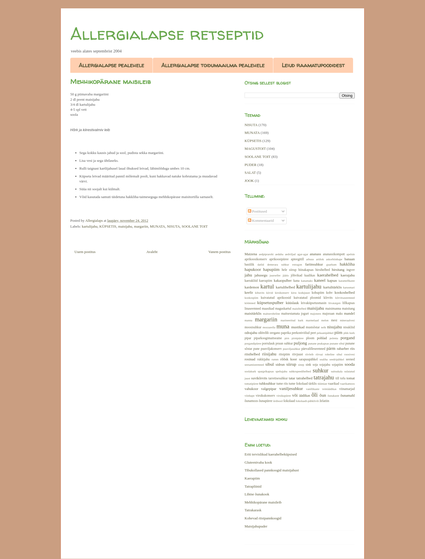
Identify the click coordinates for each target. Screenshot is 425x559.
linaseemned (253, 308)
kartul (267, 286)
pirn (286, 338)
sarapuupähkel (308, 359)
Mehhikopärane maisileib (263, 502)
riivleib (309, 354)
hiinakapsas (306, 270)
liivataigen (334, 303)
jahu (248, 275)
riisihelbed (252, 354)
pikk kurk (349, 332)
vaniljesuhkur (291, 388)
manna (248, 320)
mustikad (298, 327)
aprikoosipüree (279, 259)
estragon (297, 264)
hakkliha (347, 264)
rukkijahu (263, 359)
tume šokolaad (298, 383)
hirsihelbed (322, 270)
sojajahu (324, 365)
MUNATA (157, 226)
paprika (286, 333)
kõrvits (327, 298)
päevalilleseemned (313, 349)
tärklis (313, 383)
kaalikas (309, 275)
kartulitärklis (332, 287)
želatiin (324, 401)
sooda (350, 364)
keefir (249, 292)
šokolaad (289, 401)
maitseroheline (271, 313)
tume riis (282, 383)
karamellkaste (347, 280)
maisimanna (333, 308)
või (295, 395)
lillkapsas (348, 303)
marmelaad (312, 320)
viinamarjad (347, 389)
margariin (141, 226)
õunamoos (251, 401)
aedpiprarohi (266, 254)
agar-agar (302, 254)
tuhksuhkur (267, 383)
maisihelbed (299, 308)
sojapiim (337, 365)
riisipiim (284, 354)
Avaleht (152, 252)
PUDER (251, 165)
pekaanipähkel (325, 332)
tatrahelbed (304, 378)
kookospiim (251, 297)
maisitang (348, 308)
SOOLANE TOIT (195, 226)
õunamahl (348, 395)
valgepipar (268, 389)
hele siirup (289, 270)
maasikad (268, 308)
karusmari (349, 287)
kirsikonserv (282, 292)
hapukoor (253, 269)
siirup (291, 364)
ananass (315, 254)
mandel (349, 313)
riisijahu (269, 353)
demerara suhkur (278, 264)
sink (308, 365)
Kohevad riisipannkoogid (263, 518)
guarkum (331, 264)
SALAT (250, 172)
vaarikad (333, 383)
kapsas (332, 280)
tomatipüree (252, 383)
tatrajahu (323, 377)
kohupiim (318, 293)
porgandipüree (253, 343)
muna (282, 326)
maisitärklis (253, 313)
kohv (329, 293)
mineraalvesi (347, 320)
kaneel (319, 280)
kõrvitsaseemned (345, 297)
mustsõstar (313, 327)
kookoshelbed (345, 292)
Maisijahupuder (256, 526)
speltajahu (281, 371)
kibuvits (260, 292)
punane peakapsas (318, 343)
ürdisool (278, 401)
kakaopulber (283, 280)
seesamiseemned (254, 364)
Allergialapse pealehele (111, 65)
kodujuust (304, 292)
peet (313, 333)
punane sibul (337, 343)
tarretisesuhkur (278, 378)
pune (256, 349)
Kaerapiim (252, 478)
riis (352, 348)
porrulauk (268, 343)
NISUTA (173, 226)
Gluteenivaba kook (258, 462)
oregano (275, 333)
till (337, 378)
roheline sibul (333, 354)
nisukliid (349, 327)
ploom (310, 338)
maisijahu (125, 226)
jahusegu (261, 275)
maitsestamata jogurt (295, 313)
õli (314, 394)
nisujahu (334, 326)
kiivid (269, 292)
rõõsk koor (288, 359)
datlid (260, 264)
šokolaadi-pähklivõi (307, 401)
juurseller (275, 275)
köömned (250, 303)
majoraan (328, 313)
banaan (349, 259)
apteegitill (297, 259)
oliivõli (263, 333)
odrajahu (251, 333)
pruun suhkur (284, 343)
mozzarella (269, 327)
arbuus (310, 259)
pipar (248, 338)
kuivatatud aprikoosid (276, 298)
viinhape (250, 395)
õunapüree (265, 401)
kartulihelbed (285, 287)
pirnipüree (298, 338)
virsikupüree (283, 395)
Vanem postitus (219, 252)
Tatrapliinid (253, 486)
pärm (331, 348)
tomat (350, 378)
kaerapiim (265, 281)
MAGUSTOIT (255, 148)
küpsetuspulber (270, 302)
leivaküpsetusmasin (314, 303)
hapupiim (271, 269)
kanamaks (307, 280)
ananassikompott (334, 254)
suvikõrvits (259, 378)
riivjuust (297, 354)
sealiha (324, 359)
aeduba (279, 254)
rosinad (250, 359)
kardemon (252, 287)
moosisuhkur (253, 327)
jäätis (285, 275)
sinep (301, 364)
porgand (348, 337)
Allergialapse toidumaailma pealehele (213, 65)
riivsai (319, 354)
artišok (320, 259)
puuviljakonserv (271, 349)
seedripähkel (336, 359)
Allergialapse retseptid (167, 33)
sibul (269, 364)
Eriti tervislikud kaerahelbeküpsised (271, 454)
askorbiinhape (334, 259)
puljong (300, 343)
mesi (334, 320)
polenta (334, 338)
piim (338, 332)
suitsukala (337, 371)
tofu (343, 378)
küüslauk (292, 303)
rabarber (343, 348)
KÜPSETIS (107, 226)
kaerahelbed (327, 275)
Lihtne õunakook (257, 494)
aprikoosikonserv (256, 259)
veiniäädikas (329, 389)
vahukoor (251, 389)
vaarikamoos (347, 383)
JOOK (249, 181)
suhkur (321, 370)
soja (315, 365)
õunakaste (333, 395)
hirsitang (338, 270)
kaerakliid (251, 281)
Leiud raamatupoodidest (313, 65)
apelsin (351, 254)
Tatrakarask (253, 510)
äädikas (304, 395)
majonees (315, 313)
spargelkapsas (266, 371)
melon (325, 320)
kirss (294, 292)
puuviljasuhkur (291, 348)
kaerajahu (348, 275)
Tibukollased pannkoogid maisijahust (272, 470)
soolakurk (250, 371)
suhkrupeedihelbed (300, 371)
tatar (292, 378)
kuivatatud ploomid (307, 298)
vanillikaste (312, 389)
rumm (275, 359)
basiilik (249, 264)
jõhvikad (296, 275)
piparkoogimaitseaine (268, 338)
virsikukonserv (265, 395)
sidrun (280, 364)
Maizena (251, 254)
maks (339, 313)
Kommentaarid (261, 220)
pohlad (322, 338)
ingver (350, 270)
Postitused (257, 211)
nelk (323, 327)
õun (323, 395)
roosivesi (349, 354)
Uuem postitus (84, 252)
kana (296, 281)
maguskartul (283, 308)
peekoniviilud (301, 333)
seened (350, 359)
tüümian (322, 383)
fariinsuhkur (314, 264)
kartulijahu (90, 226)
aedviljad (290, 254)
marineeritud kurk (292, 320)
